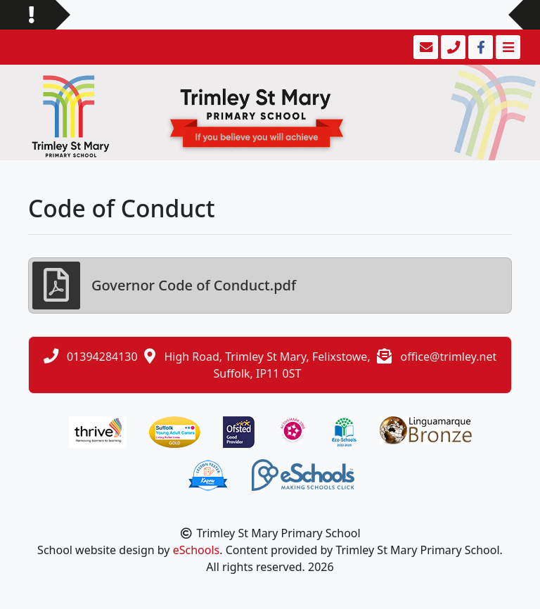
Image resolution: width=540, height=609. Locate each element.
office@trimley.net (448, 356)
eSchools (196, 550)
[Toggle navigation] (506, 47)
